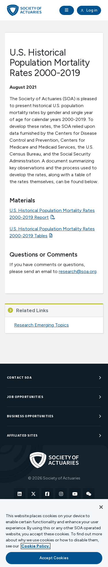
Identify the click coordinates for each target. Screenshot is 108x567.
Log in (89, 10)
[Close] (101, 507)
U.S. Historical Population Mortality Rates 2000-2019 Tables (52, 232)
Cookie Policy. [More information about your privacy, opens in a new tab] (35, 546)
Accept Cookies (54, 558)
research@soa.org (77, 271)
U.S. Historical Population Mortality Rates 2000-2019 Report (52, 214)
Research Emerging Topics (41, 325)
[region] (54, 533)
